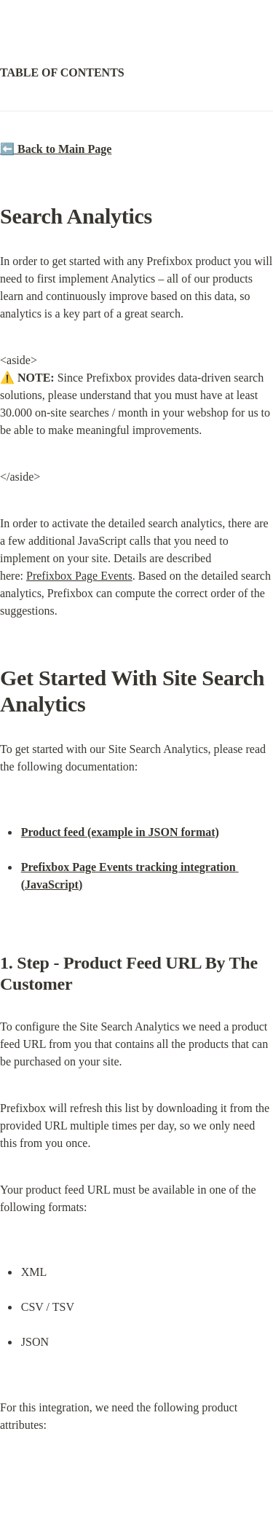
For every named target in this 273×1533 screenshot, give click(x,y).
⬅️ (55, 149)
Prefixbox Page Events (79, 576)
